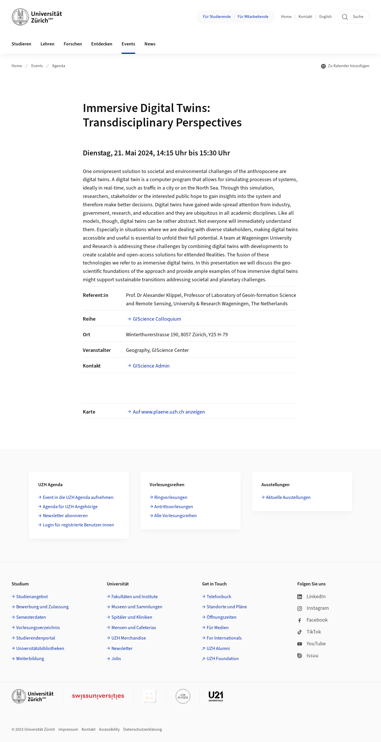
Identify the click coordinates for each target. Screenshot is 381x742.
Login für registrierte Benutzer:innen (78, 525)
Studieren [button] (21, 44)
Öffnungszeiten (222, 617)
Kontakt (305, 17)
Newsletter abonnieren (65, 516)
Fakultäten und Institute (134, 597)
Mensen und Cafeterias (133, 628)
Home (286, 17)
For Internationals (224, 638)
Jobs (116, 658)
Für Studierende (217, 17)
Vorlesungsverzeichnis (38, 628)
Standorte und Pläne (227, 607)
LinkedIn (311, 596)
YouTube (311, 643)
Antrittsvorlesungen (173, 507)
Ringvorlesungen (170, 497)
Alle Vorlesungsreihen (175, 516)
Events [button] (128, 44)
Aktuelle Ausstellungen (288, 497)
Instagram (313, 608)
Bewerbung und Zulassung (42, 607)
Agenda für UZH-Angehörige (70, 507)
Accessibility (109, 729)
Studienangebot (32, 597)
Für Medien (218, 628)
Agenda (58, 66)
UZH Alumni (218, 648)
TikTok (309, 632)
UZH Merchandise (128, 638)
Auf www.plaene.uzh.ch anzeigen (169, 412)
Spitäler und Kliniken (131, 617)
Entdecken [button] (101, 44)
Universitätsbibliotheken (40, 648)
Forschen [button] (73, 44)
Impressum (68, 729)
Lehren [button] (47, 44)
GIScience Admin (151, 366)
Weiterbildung (30, 658)
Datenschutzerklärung (142, 729)
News (149, 44)
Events (37, 66)
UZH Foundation (223, 658)
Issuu (307, 655)
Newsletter (122, 648)
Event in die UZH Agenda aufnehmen (78, 497)
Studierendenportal (35, 638)
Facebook (312, 620)
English (325, 17)
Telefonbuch (219, 597)
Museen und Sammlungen (136, 607)
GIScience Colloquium (157, 319)
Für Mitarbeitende (253, 17)
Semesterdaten (31, 617)
